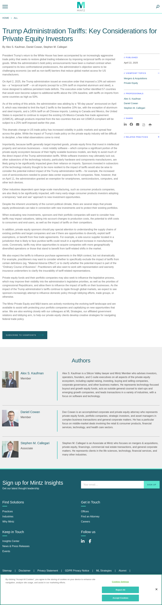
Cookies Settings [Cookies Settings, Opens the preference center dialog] (120, 582)
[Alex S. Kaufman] (10, 379)
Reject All (120, 590)
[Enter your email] (120, 484)
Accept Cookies (120, 598)
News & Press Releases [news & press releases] (16, 546)
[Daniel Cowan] (10, 418)
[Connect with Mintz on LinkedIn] (84, 542)
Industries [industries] (7, 516)
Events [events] (6, 551)
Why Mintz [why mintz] (8, 521)
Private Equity (131, 83)
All (16, 18)
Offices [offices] (85, 511)
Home (5, 18)
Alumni (122, 570)
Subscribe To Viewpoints (25, 335)
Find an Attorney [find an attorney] (90, 516)
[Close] (156, 589)
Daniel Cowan (34, 47)
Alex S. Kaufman (15, 47)
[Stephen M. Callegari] (10, 449)
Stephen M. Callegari (55, 47)
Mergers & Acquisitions (135, 78)
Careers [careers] (85, 521)
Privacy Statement (47, 570)
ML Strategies (104, 570)
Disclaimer (25, 570)
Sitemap (7, 570)
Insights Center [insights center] (10, 541)
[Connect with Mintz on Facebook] (92, 542)
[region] (81, 589)
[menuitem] (6, 18)
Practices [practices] (7, 511)
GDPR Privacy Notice (77, 570)
